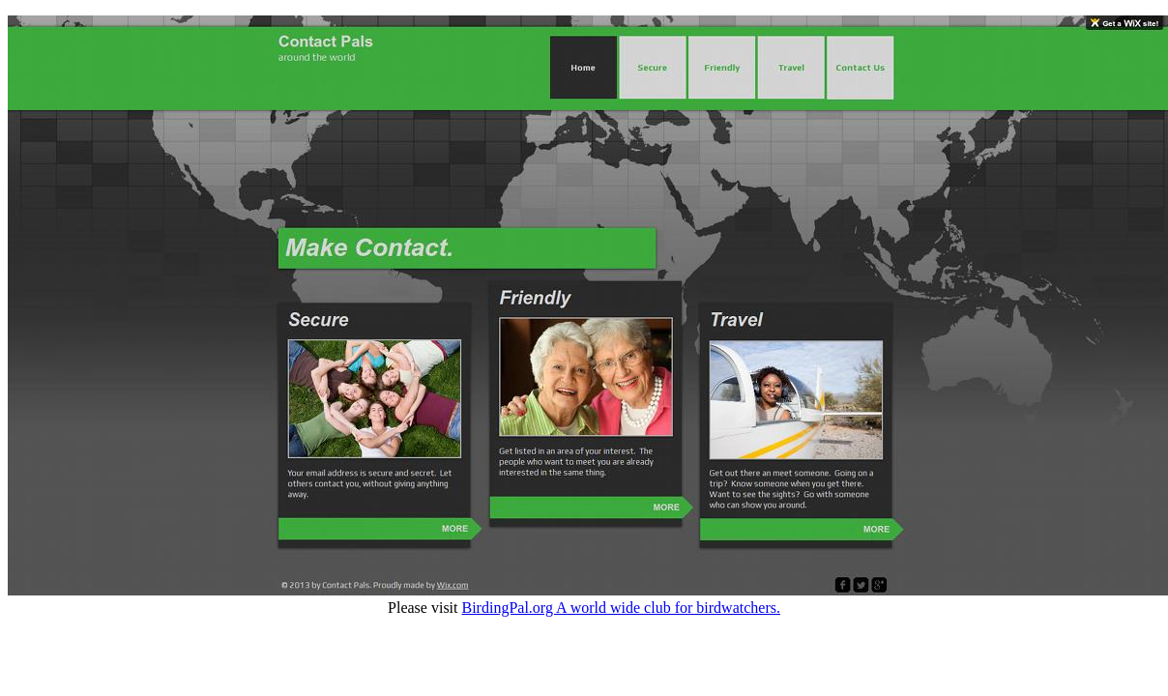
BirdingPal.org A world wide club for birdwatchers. (621, 607)
